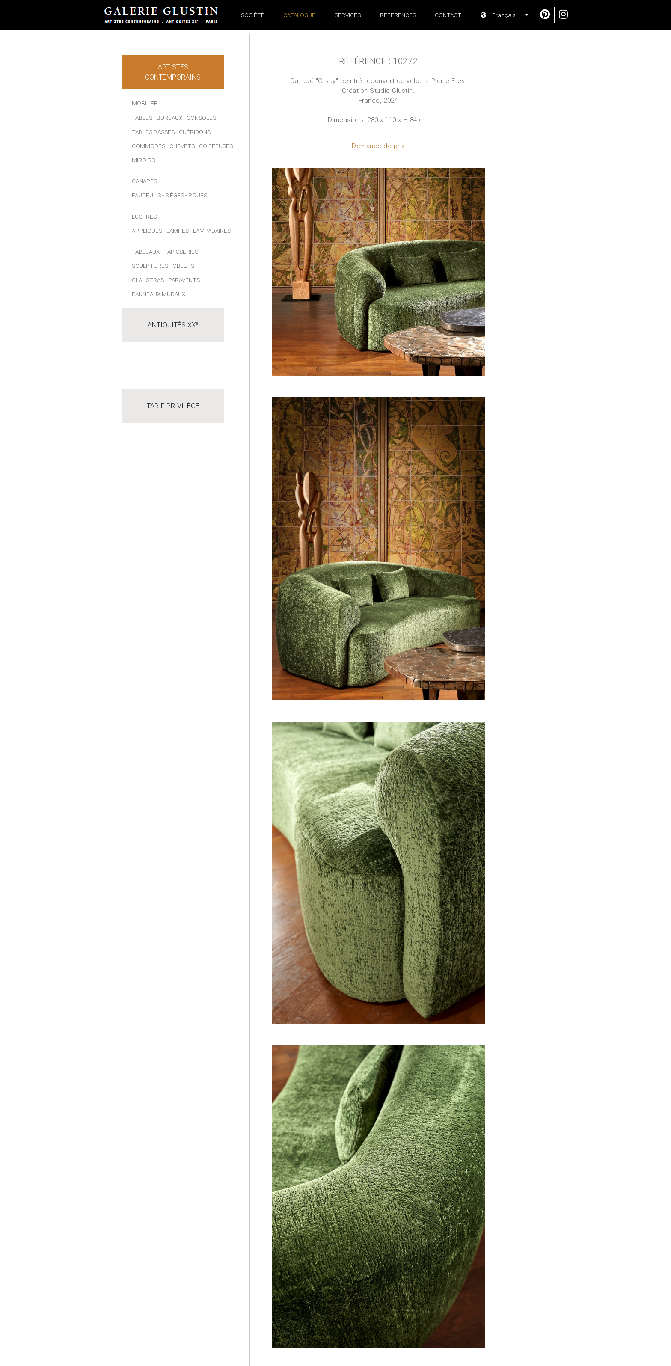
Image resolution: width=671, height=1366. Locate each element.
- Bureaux (168, 117)
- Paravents (182, 279)
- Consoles (200, 117)
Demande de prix (378, 146)
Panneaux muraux (158, 294)
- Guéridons (193, 131)
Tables (142, 117)
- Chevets (180, 146)
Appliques (147, 230)
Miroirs (143, 160)
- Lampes (176, 230)
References (398, 15)
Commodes (148, 146)
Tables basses (153, 131)
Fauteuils (146, 195)
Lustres (144, 216)
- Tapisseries (179, 251)
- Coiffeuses (214, 146)
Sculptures (150, 265)
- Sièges (173, 195)
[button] (501, 15)
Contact (448, 15)
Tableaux (146, 251)
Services (348, 15)
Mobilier (145, 103)
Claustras (148, 279)
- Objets (181, 265)
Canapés (144, 181)
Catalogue (299, 15)
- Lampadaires (210, 230)
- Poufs (196, 195)
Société (252, 15)
